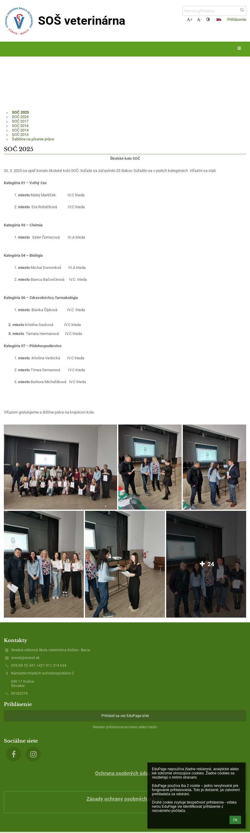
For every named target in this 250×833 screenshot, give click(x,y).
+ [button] (189, 19)
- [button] (199, 19)
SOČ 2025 (20, 112)
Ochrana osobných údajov (125, 773)
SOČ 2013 (20, 134)
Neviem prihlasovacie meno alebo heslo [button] (125, 727)
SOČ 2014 (20, 130)
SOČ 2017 (20, 121)
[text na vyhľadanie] (214, 11)
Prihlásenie (236, 19)
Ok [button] (235, 820)
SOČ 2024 (20, 117)
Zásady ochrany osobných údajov (125, 799)
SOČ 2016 (20, 125)
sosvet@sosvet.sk (25, 658)
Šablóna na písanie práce (33, 139)
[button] (218, 19)
